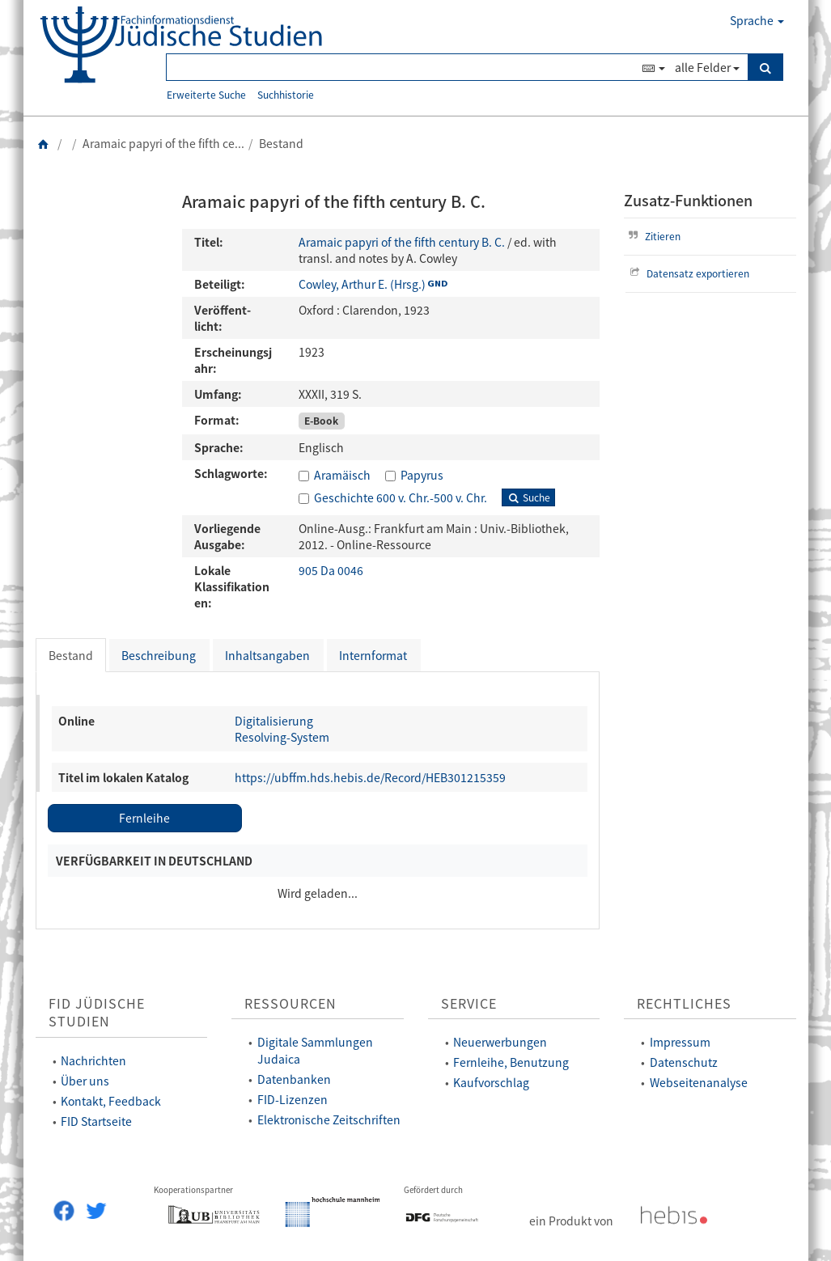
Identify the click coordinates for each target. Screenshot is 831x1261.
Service (469, 1003)
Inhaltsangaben (267, 655)
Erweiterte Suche (206, 94)
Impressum (680, 1042)
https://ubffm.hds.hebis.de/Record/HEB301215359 (370, 777)
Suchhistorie (285, 94)
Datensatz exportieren (687, 273)
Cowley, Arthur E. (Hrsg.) (362, 284)
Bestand (71, 655)
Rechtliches (684, 1003)
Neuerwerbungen (500, 1042)
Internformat (373, 655)
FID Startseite (96, 1121)
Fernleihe (144, 818)
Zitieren (652, 236)
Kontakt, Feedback (111, 1101)
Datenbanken (294, 1079)
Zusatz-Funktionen (688, 200)
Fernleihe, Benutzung (511, 1062)
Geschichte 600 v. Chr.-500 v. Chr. (400, 497)
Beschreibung (158, 655)
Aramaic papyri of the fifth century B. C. (402, 242)
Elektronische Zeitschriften (329, 1119)
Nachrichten (93, 1060)
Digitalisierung (274, 721)
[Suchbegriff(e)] (402, 67)
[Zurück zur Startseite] (44, 143)
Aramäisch (342, 475)
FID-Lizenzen (292, 1099)
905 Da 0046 (331, 570)
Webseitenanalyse (699, 1082)
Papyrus (422, 475)
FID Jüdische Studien (97, 1012)
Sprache (757, 20)
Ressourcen (290, 1003)
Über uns (85, 1081)
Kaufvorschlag (491, 1082)
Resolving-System (282, 737)
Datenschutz (684, 1062)
